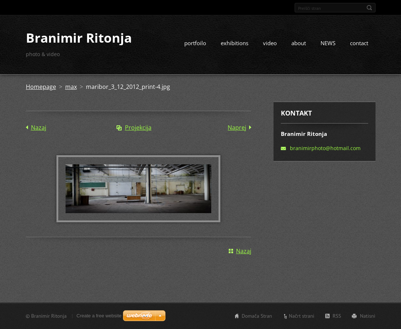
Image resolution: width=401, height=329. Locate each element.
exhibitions (234, 43)
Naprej (237, 128)
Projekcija (138, 128)
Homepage (41, 87)
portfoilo (195, 43)
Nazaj (38, 128)
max (71, 87)
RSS (337, 316)
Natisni (367, 316)
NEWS (328, 43)
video (270, 43)
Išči (369, 8)
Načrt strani (301, 316)
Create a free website (99, 315)
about (298, 43)
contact (359, 43)
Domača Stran (257, 316)
